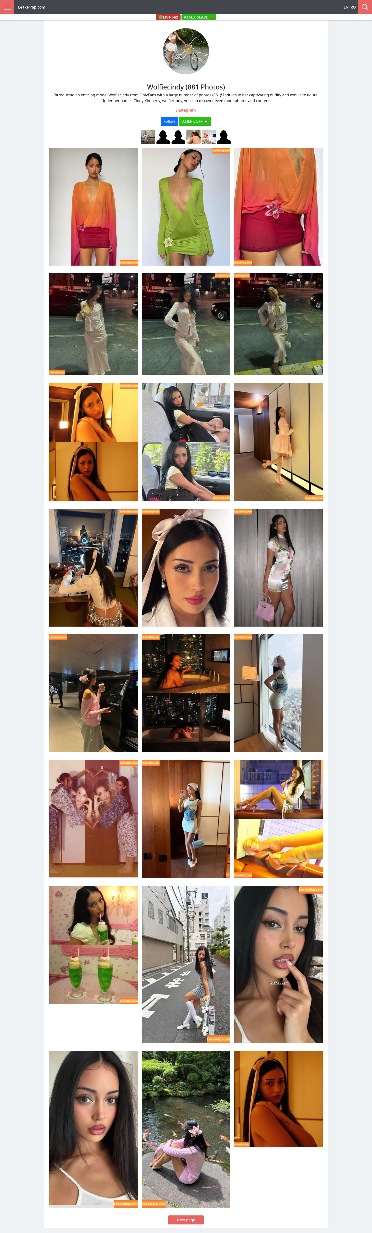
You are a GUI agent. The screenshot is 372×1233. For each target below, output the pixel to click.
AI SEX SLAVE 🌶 (199, 17)
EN (346, 7)
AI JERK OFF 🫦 (195, 121)
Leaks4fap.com (31, 7)
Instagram (186, 110)
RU (353, 7)
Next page (186, 1220)
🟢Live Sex (168, 17)
